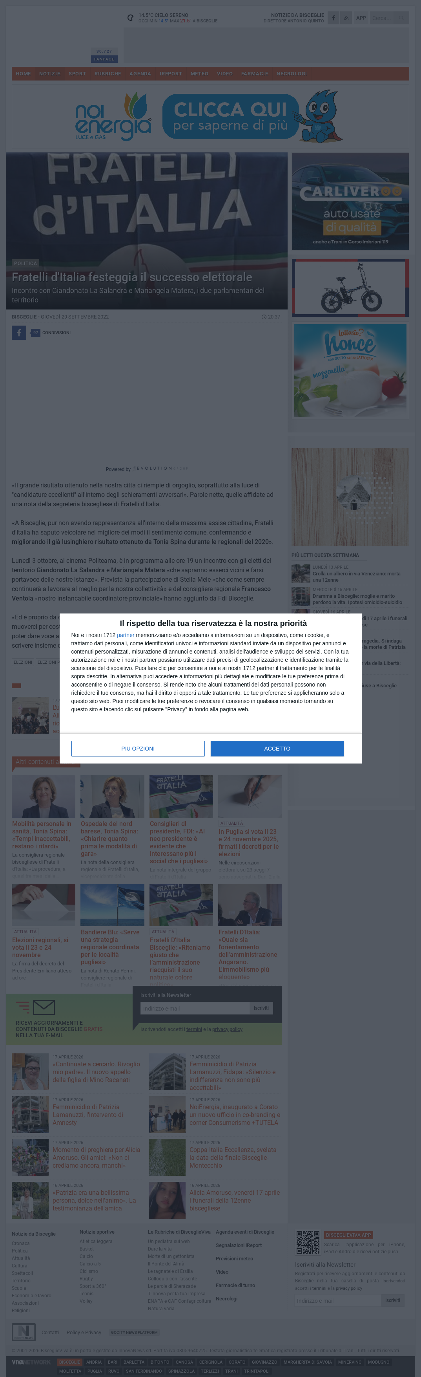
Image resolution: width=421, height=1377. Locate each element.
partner (125, 635)
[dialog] (211, 688)
